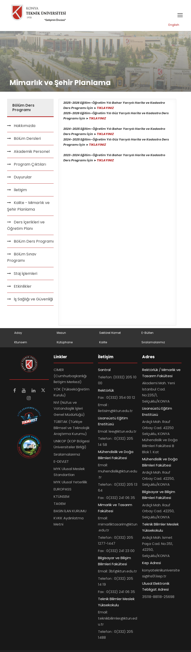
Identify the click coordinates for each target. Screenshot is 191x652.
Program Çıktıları (30, 165)
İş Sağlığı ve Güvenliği (33, 300)
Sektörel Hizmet (110, 334)
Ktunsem (20, 343)
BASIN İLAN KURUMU (70, 512)
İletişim (20, 191)
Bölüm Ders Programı (34, 242)
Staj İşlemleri (25, 274)
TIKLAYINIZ (105, 109)
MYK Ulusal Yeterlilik (70, 483)
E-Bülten (147, 334)
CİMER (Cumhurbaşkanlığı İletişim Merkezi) (70, 376)
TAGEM (59, 504)
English (173, 26)
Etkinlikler (23, 287)
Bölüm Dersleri (27, 140)
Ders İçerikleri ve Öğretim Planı (26, 226)
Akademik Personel (32, 152)
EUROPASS (62, 490)
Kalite (103, 343)
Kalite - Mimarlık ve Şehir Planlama (28, 207)
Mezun (61, 334)
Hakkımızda (24, 127)
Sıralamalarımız (153, 343)
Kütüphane (65, 343)
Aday (18, 334)
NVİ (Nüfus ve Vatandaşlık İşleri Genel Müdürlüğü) (69, 409)
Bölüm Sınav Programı (21, 258)
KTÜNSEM (61, 497)
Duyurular (23, 178)
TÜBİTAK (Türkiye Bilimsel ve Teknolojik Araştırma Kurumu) (71, 428)
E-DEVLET (61, 462)
